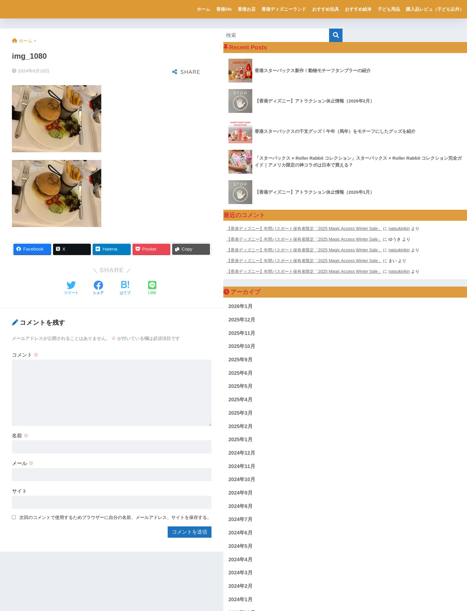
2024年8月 (240, 506)
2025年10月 (241, 346)
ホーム (203, 9)
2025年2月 (240, 426)
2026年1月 (240, 306)
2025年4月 (240, 399)
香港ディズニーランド (283, 9)
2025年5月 (240, 386)
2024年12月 (241, 453)
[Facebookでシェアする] (98, 288)
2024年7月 (240, 519)
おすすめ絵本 (358, 9)
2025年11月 (241, 333)
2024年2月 (240, 586)
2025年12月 (241, 320)
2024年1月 (240, 599)
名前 (20, 436)
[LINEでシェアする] (152, 288)
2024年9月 (240, 493)
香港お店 (247, 9)
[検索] (336, 35)
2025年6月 (240, 373)
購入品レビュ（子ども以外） (435, 9)
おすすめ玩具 (325, 9)
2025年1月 (240, 439)
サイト (19, 491)
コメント (25, 355)
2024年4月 (240, 559)
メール (23, 463)
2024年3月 (240, 573)
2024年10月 (241, 479)
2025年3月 (240, 413)
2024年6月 (240, 533)
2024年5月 (240, 546)
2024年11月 (241, 466)
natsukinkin (399, 228)
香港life (224, 9)
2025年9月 (240, 360)
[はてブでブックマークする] (125, 288)
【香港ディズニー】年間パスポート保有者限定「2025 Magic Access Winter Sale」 (304, 228)
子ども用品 (389, 9)
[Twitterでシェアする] (71, 288)
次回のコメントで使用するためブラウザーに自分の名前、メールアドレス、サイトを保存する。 (115, 517)
